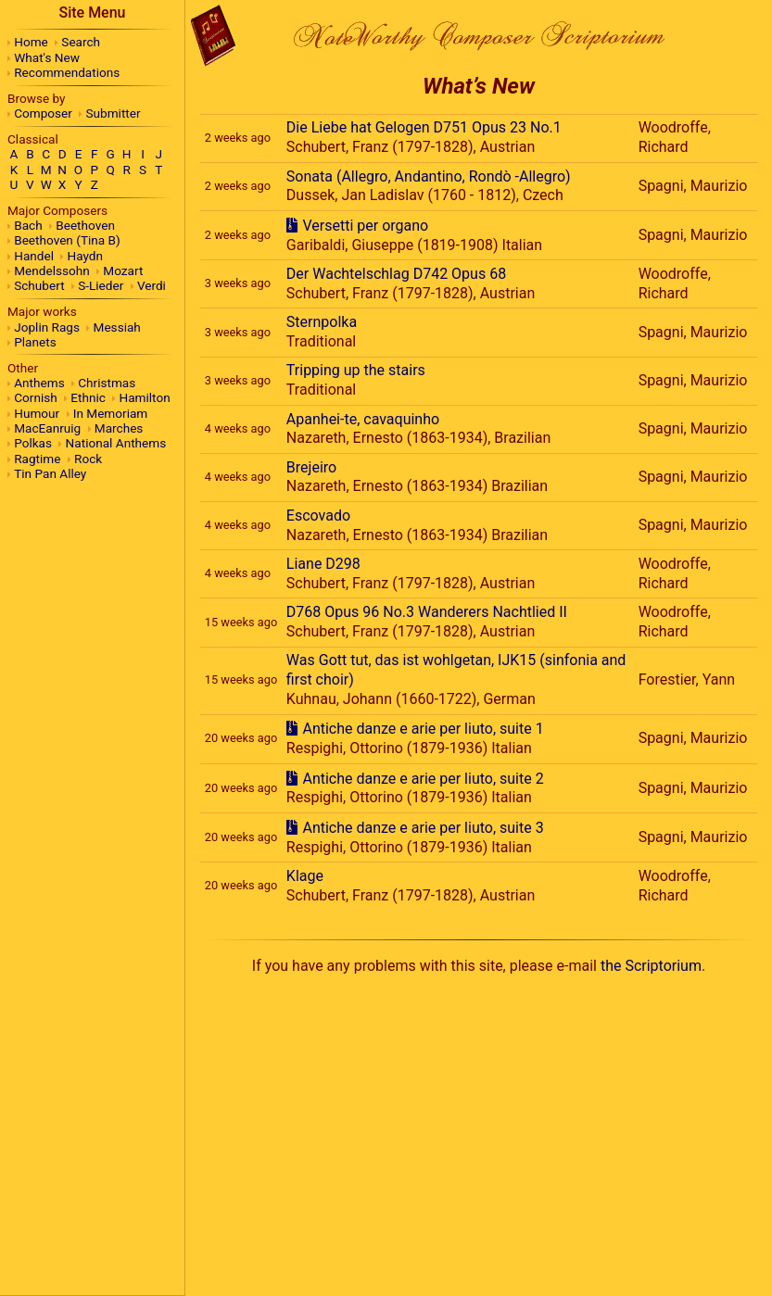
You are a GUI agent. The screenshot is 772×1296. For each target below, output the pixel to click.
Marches (119, 428)
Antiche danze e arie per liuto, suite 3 (422, 828)
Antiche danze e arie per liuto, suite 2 (422, 778)
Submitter (113, 113)
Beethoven (85, 225)
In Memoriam (110, 413)
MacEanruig (47, 428)
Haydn (86, 255)
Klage (304, 876)
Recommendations (67, 72)
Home (31, 41)
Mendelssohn (52, 270)
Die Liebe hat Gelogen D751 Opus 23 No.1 (424, 127)
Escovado (318, 515)
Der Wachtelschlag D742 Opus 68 (396, 274)
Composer (43, 113)
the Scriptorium (651, 966)
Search (80, 41)
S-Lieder (100, 285)
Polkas (33, 442)
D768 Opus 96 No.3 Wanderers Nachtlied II (426, 612)
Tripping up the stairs (355, 370)
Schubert (39, 285)
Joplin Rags (47, 327)
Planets (35, 341)
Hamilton (144, 397)
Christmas (106, 382)
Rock (88, 458)
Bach (28, 225)
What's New (47, 57)
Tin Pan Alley (50, 473)
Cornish (35, 397)
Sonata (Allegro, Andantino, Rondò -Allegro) (428, 176)
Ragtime (37, 458)
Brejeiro (311, 467)
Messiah (117, 327)
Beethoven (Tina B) (67, 240)
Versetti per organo (365, 225)
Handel (34, 255)
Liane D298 (323, 564)
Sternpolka (321, 322)
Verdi (151, 285)
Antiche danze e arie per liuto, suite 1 (422, 728)
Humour (36, 413)
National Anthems (116, 442)
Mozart (123, 270)
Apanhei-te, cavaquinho (362, 419)
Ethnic (88, 397)
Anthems (39, 382)
